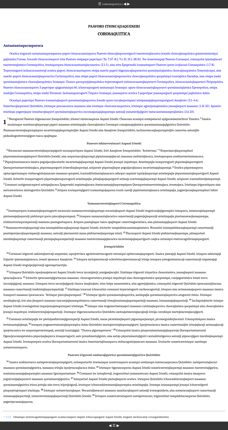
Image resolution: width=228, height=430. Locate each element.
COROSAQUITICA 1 (112, 4)
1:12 (8, 417)
